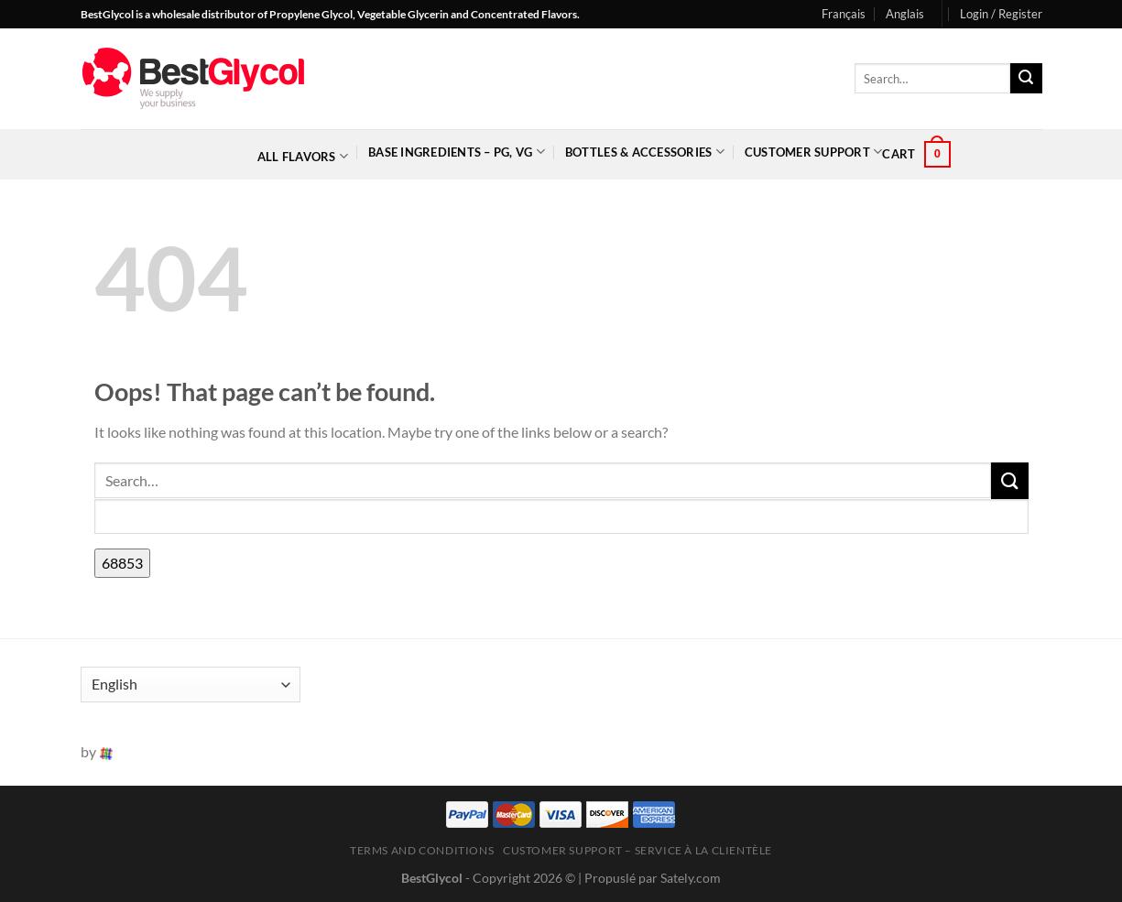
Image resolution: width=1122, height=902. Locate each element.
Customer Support (814, 151)
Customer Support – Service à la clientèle (637, 850)
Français (844, 13)
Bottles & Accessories (644, 151)
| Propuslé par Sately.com (649, 878)
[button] (1001, 13)
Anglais (905, 13)
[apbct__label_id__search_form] (561, 517)
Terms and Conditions (422, 850)
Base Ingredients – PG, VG (456, 151)
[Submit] (1025, 78)
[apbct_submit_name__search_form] (122, 563)
